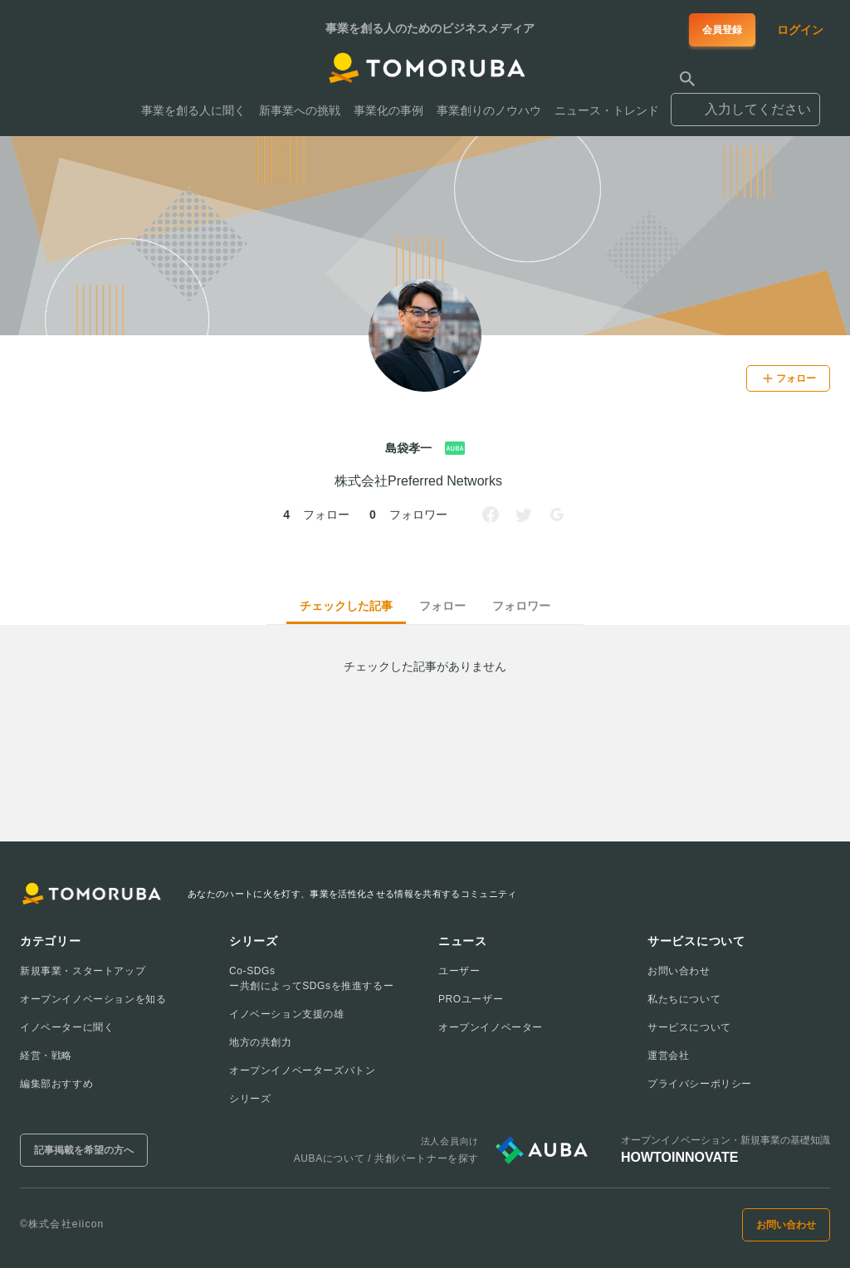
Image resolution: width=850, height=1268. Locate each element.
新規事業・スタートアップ (82, 971)
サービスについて (689, 1027)
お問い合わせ (679, 971)
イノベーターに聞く (67, 1027)
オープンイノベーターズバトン (302, 1070)
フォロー (442, 605)
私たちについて (684, 999)
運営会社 (668, 1055)
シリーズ (250, 1099)
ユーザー (459, 971)
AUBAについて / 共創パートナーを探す (386, 1158)
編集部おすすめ (56, 1084)
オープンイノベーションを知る (93, 999)
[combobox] (745, 102)
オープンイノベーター (490, 1027)
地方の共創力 (260, 1042)
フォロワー (521, 605)
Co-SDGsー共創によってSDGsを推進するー (311, 978)
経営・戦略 (46, 1055)
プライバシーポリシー (699, 1084)
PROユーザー (470, 999)
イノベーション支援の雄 (286, 1014)
